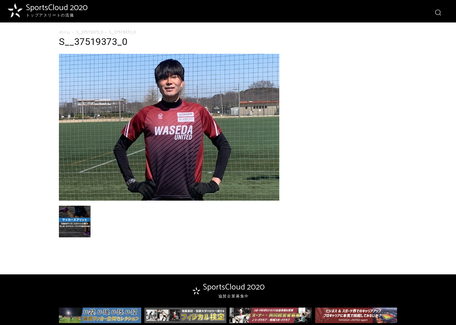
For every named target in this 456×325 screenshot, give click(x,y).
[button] (437, 12)
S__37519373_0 (89, 32)
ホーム (64, 32)
